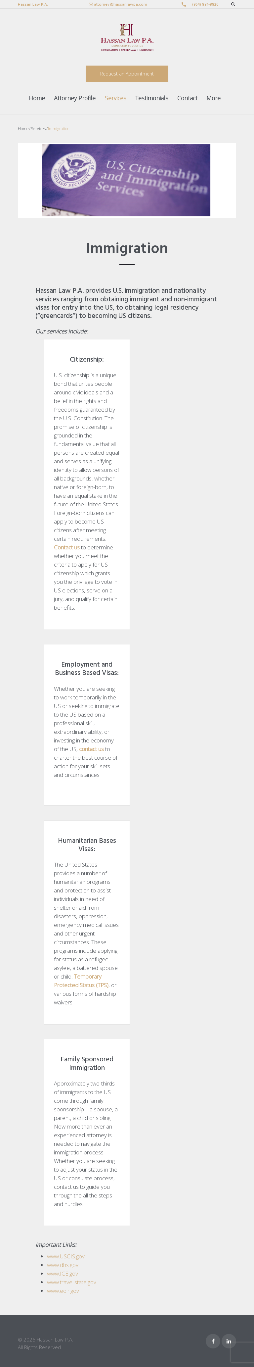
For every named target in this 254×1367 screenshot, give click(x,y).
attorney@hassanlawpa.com (120, 4)
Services (115, 98)
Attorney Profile (75, 98)
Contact (187, 98)
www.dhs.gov (62, 1265)
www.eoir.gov (63, 1290)
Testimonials (151, 98)
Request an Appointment (127, 74)
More (213, 98)
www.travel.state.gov (71, 1282)
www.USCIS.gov (66, 1256)
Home (37, 98)
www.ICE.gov (62, 1273)
